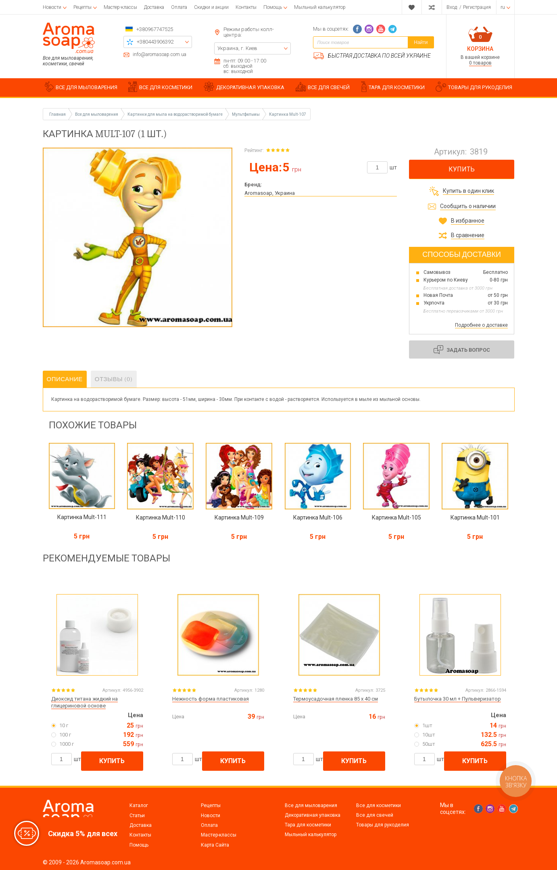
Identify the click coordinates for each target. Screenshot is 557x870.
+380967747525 (154, 29)
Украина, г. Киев (237, 48)
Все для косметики (378, 805)
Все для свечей (374, 815)
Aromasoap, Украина (269, 193)
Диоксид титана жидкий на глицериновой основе (84, 702)
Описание (65, 379)
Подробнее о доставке (481, 325)
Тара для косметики (308, 825)
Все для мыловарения (311, 805)
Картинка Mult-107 (287, 114)
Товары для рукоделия (382, 825)
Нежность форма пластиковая (210, 699)
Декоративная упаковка (312, 815)
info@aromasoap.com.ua (159, 54)
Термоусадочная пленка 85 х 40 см (335, 699)
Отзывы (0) (114, 379)
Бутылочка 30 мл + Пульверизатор (457, 699)
